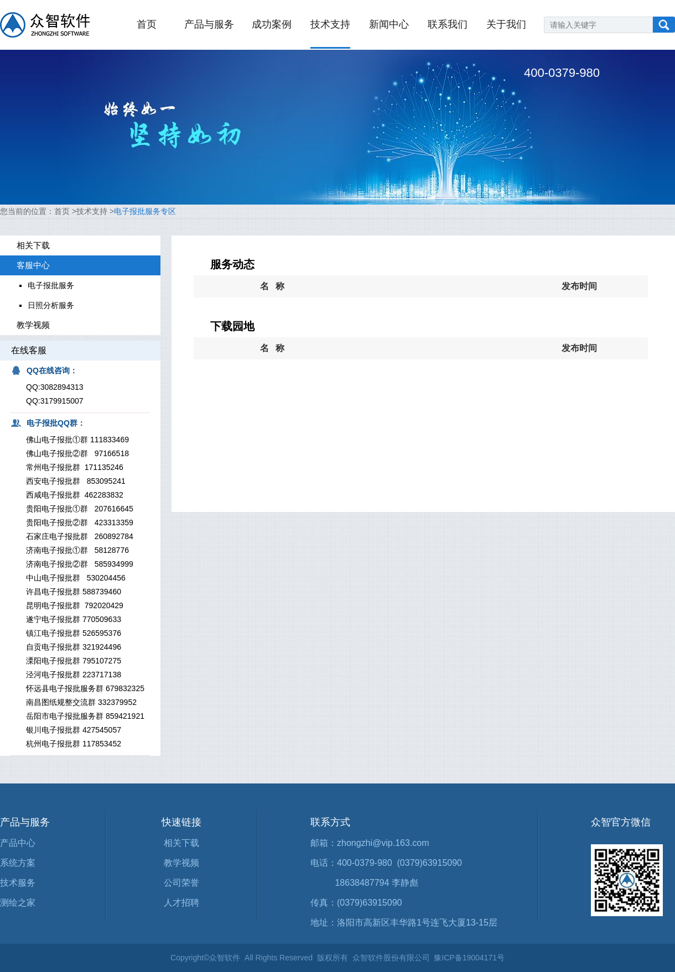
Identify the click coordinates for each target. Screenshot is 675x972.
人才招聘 (181, 902)
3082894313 (62, 387)
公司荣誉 (181, 882)
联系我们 (448, 24)
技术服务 (17, 882)
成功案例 (272, 24)
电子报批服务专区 (145, 211)
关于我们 (506, 24)
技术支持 (330, 24)
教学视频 (181, 863)
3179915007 (62, 400)
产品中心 (17, 843)
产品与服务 (209, 24)
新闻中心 (389, 24)
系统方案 (17, 863)
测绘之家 (17, 902)
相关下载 (181, 843)
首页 (147, 24)
